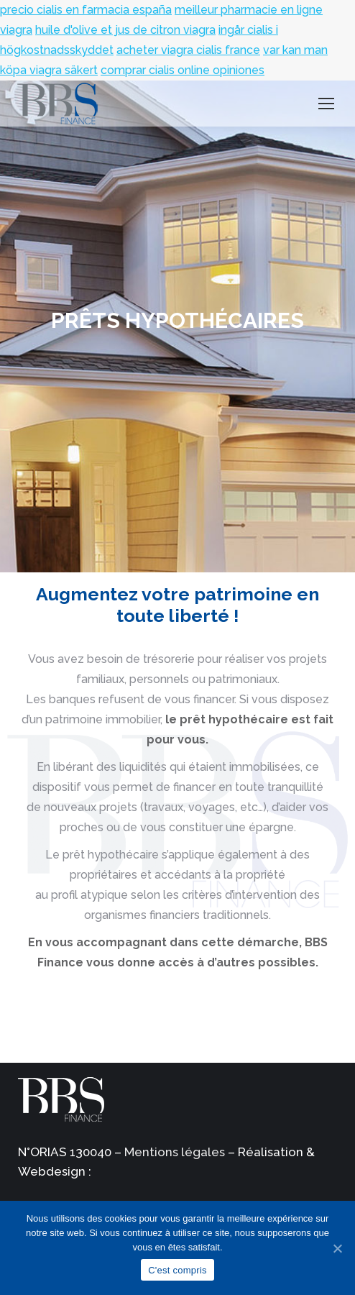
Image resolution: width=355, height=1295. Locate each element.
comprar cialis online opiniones (182, 70)
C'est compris (177, 1270)
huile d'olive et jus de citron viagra (125, 30)
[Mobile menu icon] (326, 103)
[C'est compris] (337, 1248)
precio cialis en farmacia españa (86, 10)
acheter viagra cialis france (188, 50)
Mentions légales (174, 1152)
